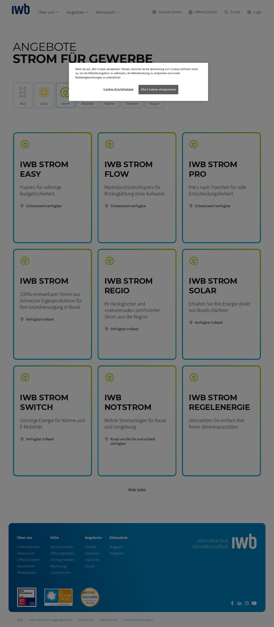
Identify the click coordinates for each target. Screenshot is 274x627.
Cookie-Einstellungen (118, 89)
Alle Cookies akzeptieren (158, 89)
